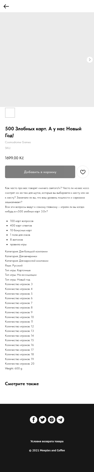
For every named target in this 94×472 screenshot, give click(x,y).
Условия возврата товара (47, 441)
